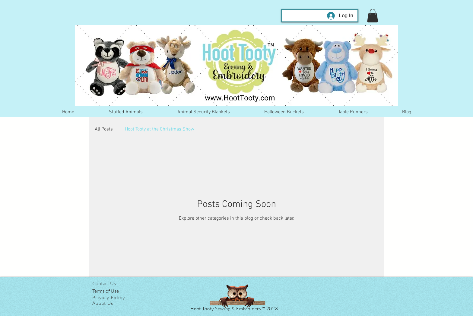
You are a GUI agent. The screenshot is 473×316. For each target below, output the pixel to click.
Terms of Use (105, 291)
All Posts (104, 129)
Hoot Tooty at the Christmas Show (159, 129)
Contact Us (104, 283)
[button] (372, 15)
